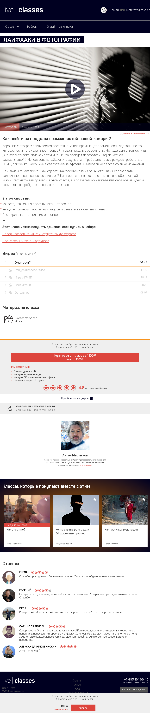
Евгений (25, 590)
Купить (83, 708)
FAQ (77, 688)
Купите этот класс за (75, 357)
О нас (77, 684)
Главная (77, 680)
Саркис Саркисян (32, 626)
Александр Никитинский (37, 646)
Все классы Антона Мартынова (25, 241)
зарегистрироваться (138, 10)
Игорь (23, 608)
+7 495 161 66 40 (136, 679)
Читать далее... (85, 465)
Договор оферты (77, 692)
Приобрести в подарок (75, 398)
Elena (23, 572)
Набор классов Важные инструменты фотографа (39, 234)
